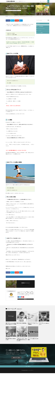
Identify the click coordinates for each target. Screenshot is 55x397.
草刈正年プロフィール (22, 1)
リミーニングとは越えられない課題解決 (33, 339)
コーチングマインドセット (41, 28)
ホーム (17, 1)
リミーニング (18, 10)
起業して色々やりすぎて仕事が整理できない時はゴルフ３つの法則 (11, 324)
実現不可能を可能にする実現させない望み (11, 339)
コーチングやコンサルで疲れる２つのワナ (44, 324)
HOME (7, 16)
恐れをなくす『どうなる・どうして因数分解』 (33, 324)
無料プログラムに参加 (16, 357)
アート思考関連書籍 (40, 26)
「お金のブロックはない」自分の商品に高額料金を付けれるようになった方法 (23, 16)
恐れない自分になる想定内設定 (21, 323)
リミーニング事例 (39, 32)
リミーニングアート (30, 370)
